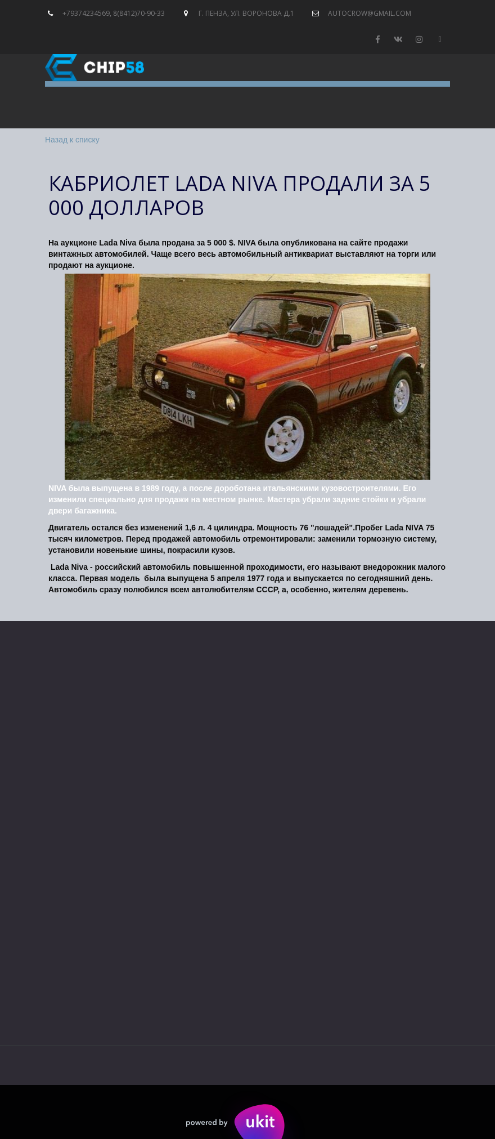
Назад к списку (72, 139)
